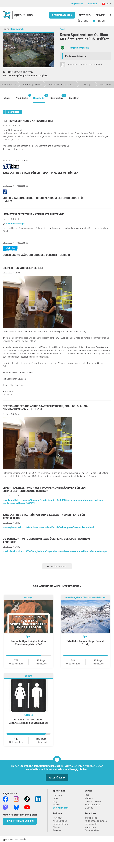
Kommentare (56, 96)
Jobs (55, 798)
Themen (57, 827)
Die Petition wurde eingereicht (24, 268)
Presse (56, 804)
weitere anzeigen (57, 566)
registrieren (77, 3)
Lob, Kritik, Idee (61, 807)
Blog (55, 801)
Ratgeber (57, 817)
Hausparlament (92, 804)
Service (100, 15)
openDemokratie (93, 801)
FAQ (87, 795)
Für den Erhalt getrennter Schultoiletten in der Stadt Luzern (28, 721)
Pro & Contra (21, 96)
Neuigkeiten (39, 96)
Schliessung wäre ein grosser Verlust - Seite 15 (37, 255)
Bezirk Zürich (17, 29)
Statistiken (74, 98)
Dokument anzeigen (14, 223)
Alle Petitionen (60, 821)
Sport (62, 29)
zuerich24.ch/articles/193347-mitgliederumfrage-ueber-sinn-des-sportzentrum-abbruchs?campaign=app (55, 551)
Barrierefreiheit (92, 830)
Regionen (57, 830)
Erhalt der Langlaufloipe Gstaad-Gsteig (85, 642)
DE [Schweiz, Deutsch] (105, 3)
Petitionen (85, 15)
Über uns (57, 795)
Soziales (28, 715)
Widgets (89, 798)
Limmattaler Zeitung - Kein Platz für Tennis (34, 214)
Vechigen (28, 597)
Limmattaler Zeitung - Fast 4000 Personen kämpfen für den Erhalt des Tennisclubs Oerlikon (44, 489)
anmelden (92, 3)
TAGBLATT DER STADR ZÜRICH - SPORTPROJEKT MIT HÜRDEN (40, 172)
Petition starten (62, 15)
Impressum (90, 827)
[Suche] (110, 15)
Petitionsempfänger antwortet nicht (29, 121)
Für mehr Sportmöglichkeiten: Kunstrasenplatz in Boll (28, 642)
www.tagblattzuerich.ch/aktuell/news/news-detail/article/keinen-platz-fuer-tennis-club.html (48, 527)
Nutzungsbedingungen (96, 821)
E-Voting (89, 807)
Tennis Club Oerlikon (78, 48)
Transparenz (91, 817)
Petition (6, 98)
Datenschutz (91, 824)
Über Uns (83, 20)
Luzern (28, 676)
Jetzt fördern (57, 777)
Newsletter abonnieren (20, 821)
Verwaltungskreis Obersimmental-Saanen (85, 597)
